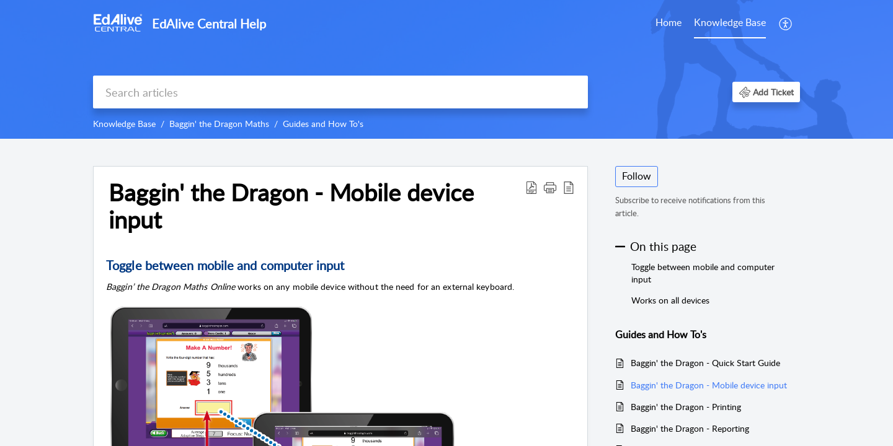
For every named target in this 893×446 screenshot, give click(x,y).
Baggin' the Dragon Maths (219, 123)
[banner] (446, 69)
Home (668, 22)
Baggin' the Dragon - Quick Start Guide (705, 363)
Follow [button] (636, 176)
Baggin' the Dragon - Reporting (690, 428)
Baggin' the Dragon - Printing (686, 407)
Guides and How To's (323, 123)
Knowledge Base (730, 22)
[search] (340, 92)
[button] (786, 23)
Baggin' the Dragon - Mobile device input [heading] (291, 206)
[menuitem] (668, 23)
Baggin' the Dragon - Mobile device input (709, 385)
